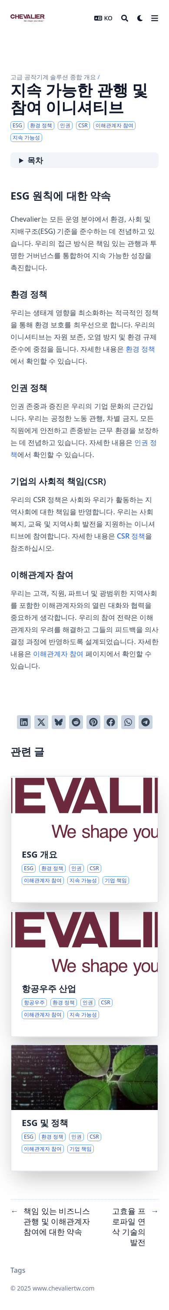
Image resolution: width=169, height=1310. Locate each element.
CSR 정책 (131, 536)
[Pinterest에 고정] (93, 722)
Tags (18, 1270)
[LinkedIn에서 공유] (24, 722)
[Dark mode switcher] (140, 18)
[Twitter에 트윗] (41, 722)
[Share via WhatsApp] (128, 722)
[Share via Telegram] (145, 722)
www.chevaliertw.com (64, 1288)
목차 (35, 160)
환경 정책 (140, 349)
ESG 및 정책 (45, 1123)
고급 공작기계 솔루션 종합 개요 (53, 77)
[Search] (124, 18)
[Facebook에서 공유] (111, 722)
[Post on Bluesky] (59, 722)
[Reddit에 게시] (76, 722)
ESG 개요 (39, 854)
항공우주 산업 (49, 988)
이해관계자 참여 (58, 653)
